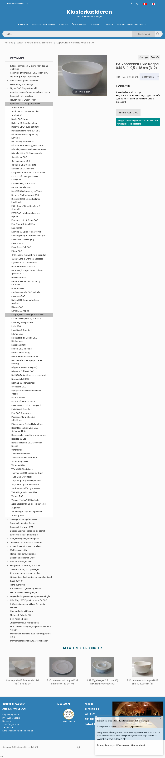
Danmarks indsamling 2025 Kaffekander (29, 641)
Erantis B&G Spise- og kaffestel (26, 232)
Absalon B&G (17, 107)
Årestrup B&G (17, 515)
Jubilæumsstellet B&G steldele (25, 292)
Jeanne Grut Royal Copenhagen (24, 569)
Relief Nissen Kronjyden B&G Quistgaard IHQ (24, 429)
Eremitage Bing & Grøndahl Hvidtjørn (28, 235)
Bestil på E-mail (128, 112)
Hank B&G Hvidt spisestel (23, 266)
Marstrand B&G (18, 345)
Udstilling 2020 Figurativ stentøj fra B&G (28, 600)
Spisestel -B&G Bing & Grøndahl (34, 42)
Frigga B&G (16, 251)
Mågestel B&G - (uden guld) (24, 367)
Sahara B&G (17, 450)
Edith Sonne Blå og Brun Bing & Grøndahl (25, 207)
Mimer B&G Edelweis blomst (24, 356)
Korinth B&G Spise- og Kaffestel (26, 318)
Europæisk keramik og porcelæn (25, 565)
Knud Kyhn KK (16, 581)
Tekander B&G (18, 465)
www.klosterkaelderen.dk (111, 739)
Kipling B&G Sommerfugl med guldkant (25, 301)
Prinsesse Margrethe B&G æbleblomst (23, 418)
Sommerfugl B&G (19, 461)
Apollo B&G (16, 115)
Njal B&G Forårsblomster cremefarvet (28, 375)
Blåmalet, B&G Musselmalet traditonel (28, 149)
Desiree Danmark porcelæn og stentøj (27, 531)
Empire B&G (17, 228)
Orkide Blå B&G (18, 397)
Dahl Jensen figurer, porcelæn (24, 80)
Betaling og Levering (43, 24)
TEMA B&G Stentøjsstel (22, 469)
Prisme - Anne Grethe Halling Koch (27, 424)
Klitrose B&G (17, 307)
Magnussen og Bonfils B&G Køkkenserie (24, 339)
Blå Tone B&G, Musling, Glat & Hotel (27, 145)
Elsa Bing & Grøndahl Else (23, 224)
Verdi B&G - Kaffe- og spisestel (25, 488)
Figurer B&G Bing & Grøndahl (23, 88)
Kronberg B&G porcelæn (22, 322)
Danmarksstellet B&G (21, 187)
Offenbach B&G (18, 387)
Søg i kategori (144, 34)
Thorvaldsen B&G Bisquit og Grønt (27, 473)
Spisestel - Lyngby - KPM (21, 527)
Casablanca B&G (19, 157)
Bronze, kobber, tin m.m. (21, 561)
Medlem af (63, 704)
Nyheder (63, 24)
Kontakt (108, 24)
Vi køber (95, 24)
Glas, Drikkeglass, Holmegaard (24, 538)
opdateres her (137, 726)
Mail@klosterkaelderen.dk (132, 24)
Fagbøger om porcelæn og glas (25, 573)
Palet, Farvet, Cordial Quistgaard (26, 405)
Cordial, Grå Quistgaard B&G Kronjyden (24, 178)
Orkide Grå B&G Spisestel (23, 401)
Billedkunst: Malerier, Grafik (22, 558)
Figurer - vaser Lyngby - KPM (23, 100)
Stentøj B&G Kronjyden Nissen (24, 519)
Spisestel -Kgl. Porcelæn (21, 96)
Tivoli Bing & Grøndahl (21, 477)
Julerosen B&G (18, 296)
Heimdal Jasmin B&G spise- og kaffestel (25, 283)
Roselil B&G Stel (18, 439)
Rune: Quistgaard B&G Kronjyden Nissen (26, 444)
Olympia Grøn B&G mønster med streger (26, 392)
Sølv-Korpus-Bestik (19, 619)
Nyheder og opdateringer (22, 84)
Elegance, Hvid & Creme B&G (24, 220)
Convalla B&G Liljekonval (22, 168)
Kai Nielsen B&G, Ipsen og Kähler (25, 588)
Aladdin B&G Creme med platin (25, 111)
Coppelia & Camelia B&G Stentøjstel (28, 172)
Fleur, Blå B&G (17, 243)
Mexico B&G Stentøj (20, 352)
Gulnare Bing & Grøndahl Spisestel (27, 259)
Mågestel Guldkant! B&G (22, 371)
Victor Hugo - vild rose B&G (24, 492)
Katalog (23, 24)
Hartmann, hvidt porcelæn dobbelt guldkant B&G (27, 272)
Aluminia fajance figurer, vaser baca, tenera (30, 92)
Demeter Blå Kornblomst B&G (25, 195)
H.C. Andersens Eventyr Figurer (24, 592)
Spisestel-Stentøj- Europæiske (24, 535)
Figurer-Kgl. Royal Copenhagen (24, 76)
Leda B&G (16, 326)
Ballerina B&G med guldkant (24, 123)
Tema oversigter (17, 585)
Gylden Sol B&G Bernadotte (24, 262)
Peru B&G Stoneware (21, 413)
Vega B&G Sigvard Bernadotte (25, 484)
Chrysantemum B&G (20, 161)
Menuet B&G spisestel (21, 349)
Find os (89, 704)
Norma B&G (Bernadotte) (23, 383)
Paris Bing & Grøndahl (21, 409)
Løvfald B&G (17, 334)
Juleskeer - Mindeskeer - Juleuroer (26, 542)
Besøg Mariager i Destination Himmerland (121, 745)
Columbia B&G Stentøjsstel (24, 165)
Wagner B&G (17, 496)
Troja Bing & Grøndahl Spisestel (26, 480)
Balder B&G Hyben (20, 119)
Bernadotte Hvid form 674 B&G (25, 131)
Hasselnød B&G (18, 277)
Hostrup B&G (17, 288)
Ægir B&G (16, 508)
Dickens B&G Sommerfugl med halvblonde (25, 200)
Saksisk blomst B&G (21, 453)
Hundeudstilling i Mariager (22, 611)
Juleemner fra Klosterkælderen (24, 623)
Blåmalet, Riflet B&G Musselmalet (26, 153)
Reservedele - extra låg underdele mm (28, 435)
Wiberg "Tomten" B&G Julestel (25, 500)
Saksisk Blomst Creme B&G (24, 457)
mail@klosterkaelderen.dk (21, 731)
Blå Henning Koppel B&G (22, 141)
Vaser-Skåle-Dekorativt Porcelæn (25, 546)
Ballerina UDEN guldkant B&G (25, 127)
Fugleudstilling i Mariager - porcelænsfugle (30, 596)
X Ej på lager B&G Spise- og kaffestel (28, 504)
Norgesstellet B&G (20, 379)
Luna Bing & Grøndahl (21, 330)
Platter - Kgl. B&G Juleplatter (23, 554)
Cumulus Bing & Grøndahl (23, 183)
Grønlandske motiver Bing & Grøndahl (28, 255)
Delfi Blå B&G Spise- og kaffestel (26, 191)
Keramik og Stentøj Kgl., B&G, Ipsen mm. (29, 73)
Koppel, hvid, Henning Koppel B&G (75, 42)
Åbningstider (79, 24)
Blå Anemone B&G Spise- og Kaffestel (24, 136)
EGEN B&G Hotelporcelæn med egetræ (25, 215)
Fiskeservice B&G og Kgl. (23, 239)
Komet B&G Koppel (20, 311)
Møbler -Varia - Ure (18, 550)
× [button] (160, 718)
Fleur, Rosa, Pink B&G (21, 247)
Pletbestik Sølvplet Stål (20, 615)
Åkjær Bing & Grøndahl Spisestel (26, 511)
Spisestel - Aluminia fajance (23, 523)
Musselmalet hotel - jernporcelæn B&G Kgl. (26, 362)
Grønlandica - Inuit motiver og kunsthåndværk (31, 577)
